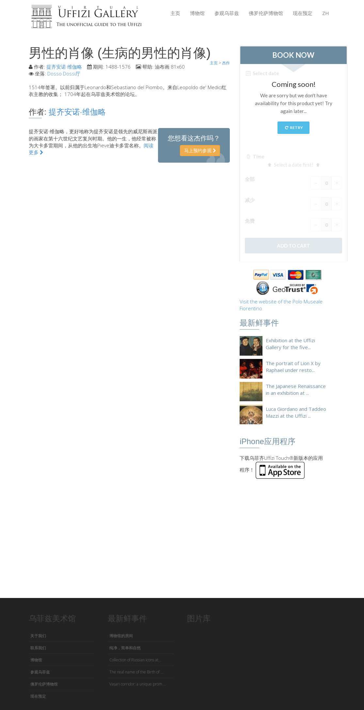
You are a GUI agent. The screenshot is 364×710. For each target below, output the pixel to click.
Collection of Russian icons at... (135, 660)
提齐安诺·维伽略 (64, 66)
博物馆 (197, 13)
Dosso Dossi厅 (63, 73)
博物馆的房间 (121, 635)
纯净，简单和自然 (125, 648)
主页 (175, 13)
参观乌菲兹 (226, 13)
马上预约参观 (200, 150)
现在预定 (302, 13)
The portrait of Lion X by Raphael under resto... (293, 366)
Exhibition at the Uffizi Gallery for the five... (290, 343)
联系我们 (38, 648)
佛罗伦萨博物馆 (266, 13)
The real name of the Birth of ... (136, 672)
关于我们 (38, 635)
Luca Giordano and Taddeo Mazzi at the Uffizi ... (296, 412)
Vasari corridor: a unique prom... (137, 684)
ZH (325, 13)
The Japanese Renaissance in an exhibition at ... (296, 389)
